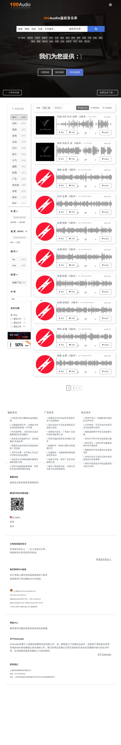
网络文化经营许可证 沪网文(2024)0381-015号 (26, 660)
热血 (51, 41)
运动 (62, 41)
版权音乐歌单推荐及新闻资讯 (24, 539)
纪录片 (68, 41)
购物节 (44, 38)
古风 (56, 38)
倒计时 (87, 41)
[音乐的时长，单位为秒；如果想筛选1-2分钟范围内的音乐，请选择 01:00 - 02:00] (17, 211)
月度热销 (45, 72)
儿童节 (37, 38)
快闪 (67, 38)
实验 (95, 38)
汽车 (75, 41)
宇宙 (89, 38)
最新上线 (83, 108)
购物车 (106, 132)
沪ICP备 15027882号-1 (18, 652)
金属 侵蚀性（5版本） (68, 302)
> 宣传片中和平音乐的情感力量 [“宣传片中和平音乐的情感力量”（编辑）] (97, 496)
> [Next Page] (79, 388)
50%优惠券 (75, 72)
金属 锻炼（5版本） (67, 223)
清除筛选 (57, 108)
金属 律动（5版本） (67, 249)
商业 (33, 41)
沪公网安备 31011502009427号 (24, 648)
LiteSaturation (86, 170)
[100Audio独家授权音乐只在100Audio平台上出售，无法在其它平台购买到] (17, 274)
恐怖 (78, 38)
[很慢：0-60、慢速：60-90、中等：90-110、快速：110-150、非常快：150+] (26, 231)
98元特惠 (59, 72)
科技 (51, 38)
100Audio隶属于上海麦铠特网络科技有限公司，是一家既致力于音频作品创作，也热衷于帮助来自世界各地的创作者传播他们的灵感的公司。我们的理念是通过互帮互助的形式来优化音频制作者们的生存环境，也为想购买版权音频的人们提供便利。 (60, 704)
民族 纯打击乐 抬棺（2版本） (72, 116)
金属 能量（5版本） (67, 276)
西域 (73, 38)
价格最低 (108, 108)
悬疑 (62, 38)
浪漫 (84, 38)
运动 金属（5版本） (67, 196)
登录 (12, 579)
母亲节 (30, 38)
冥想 (57, 41)
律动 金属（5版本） (67, 329)
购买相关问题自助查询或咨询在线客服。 (30, 685)
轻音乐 (45, 41)
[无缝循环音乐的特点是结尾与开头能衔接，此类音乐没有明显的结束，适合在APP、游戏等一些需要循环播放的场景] (17, 251)
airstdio (94, 117)
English (15, 574)
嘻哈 (100, 38)
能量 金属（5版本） (67, 355)
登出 (12, 583)
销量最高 (95, 108)
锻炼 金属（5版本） (67, 169)
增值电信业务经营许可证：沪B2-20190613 (25, 656)
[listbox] (76, 29)
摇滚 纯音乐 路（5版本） (70, 143)
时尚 (80, 41)
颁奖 (38, 41)
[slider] (11, 217)
